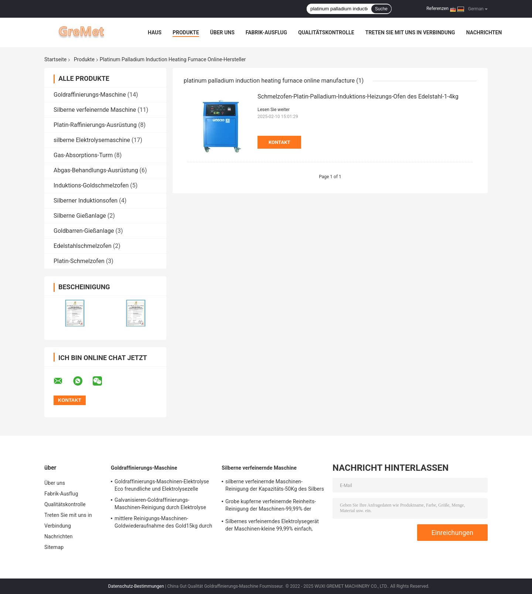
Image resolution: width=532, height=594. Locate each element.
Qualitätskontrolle (326, 32)
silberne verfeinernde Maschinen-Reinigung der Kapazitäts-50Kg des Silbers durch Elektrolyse (274, 486)
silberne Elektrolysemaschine (92, 140)
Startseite (55, 59)
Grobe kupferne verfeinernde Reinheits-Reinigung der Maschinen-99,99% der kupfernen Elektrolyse (270, 506)
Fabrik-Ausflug (266, 32)
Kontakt (279, 142)
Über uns (222, 32)
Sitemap (54, 547)
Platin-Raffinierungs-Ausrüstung (95, 124)
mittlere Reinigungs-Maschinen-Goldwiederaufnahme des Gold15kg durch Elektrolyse (163, 523)
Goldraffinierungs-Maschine (90, 94)
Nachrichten (484, 32)
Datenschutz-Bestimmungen (136, 586)
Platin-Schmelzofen (79, 261)
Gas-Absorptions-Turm (83, 155)
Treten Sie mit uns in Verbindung (410, 32)
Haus (154, 32)
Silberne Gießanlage (80, 215)
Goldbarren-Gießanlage (84, 230)
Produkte (186, 32)
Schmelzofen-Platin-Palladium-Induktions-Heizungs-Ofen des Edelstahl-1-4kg (358, 96)
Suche (381, 8)
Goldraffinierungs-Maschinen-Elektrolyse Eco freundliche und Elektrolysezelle (162, 485)
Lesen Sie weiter (274, 109)
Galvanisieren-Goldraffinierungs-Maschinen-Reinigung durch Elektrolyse (160, 503)
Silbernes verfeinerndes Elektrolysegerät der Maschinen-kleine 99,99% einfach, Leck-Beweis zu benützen (272, 526)
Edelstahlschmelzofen (83, 245)
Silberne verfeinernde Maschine (95, 109)
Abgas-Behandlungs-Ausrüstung (96, 170)
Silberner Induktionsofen (85, 200)
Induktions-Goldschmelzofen (91, 185)
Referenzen (437, 8)
